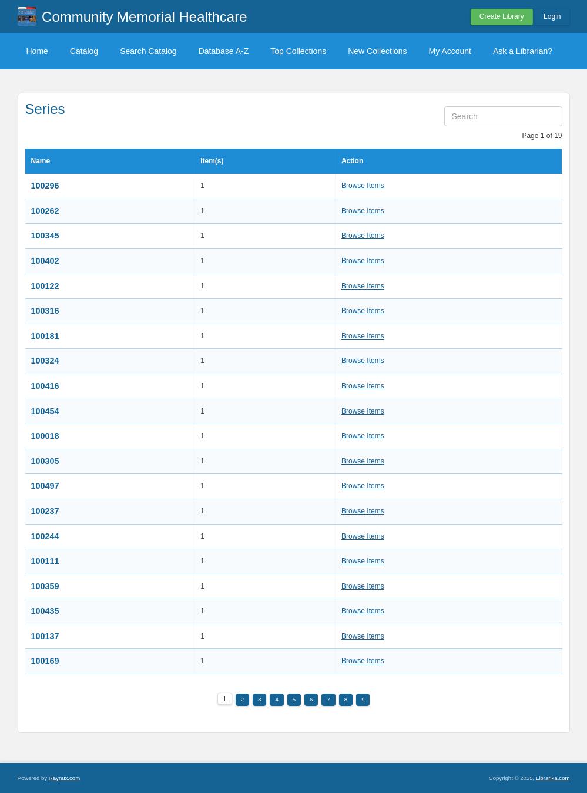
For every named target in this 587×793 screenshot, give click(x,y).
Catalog (84, 51)
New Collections (377, 51)
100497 (45, 485)
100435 (45, 611)
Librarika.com (553, 778)
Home (37, 51)
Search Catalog (148, 51)
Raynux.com (64, 778)
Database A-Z (224, 51)
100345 (45, 235)
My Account (450, 51)
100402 (45, 261)
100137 (45, 636)
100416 (45, 386)
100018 (45, 436)
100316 (45, 310)
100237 (45, 511)
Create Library (501, 16)
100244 (45, 536)
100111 (45, 561)
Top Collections (298, 51)
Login (552, 16)
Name (41, 161)
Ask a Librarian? (522, 51)
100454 (45, 411)
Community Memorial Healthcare (144, 17)
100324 (45, 360)
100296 (45, 185)
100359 (45, 586)
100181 (45, 336)
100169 (45, 661)
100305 (45, 461)
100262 (45, 211)
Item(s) (211, 161)
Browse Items (362, 186)
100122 (45, 286)
